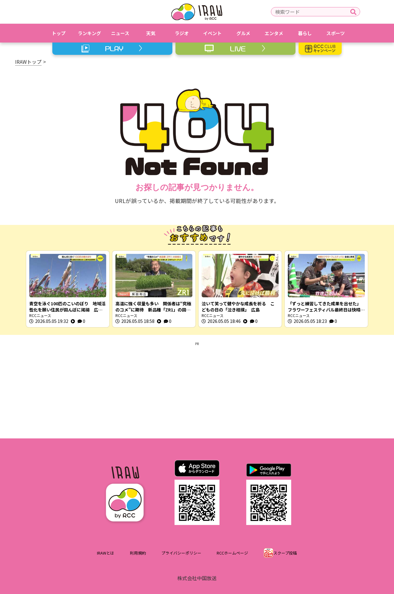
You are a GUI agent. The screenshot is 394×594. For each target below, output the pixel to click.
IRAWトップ (28, 61)
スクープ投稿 (285, 553)
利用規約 (138, 553)
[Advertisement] (197, 389)
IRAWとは (105, 553)
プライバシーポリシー (181, 553)
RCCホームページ (232, 553)
